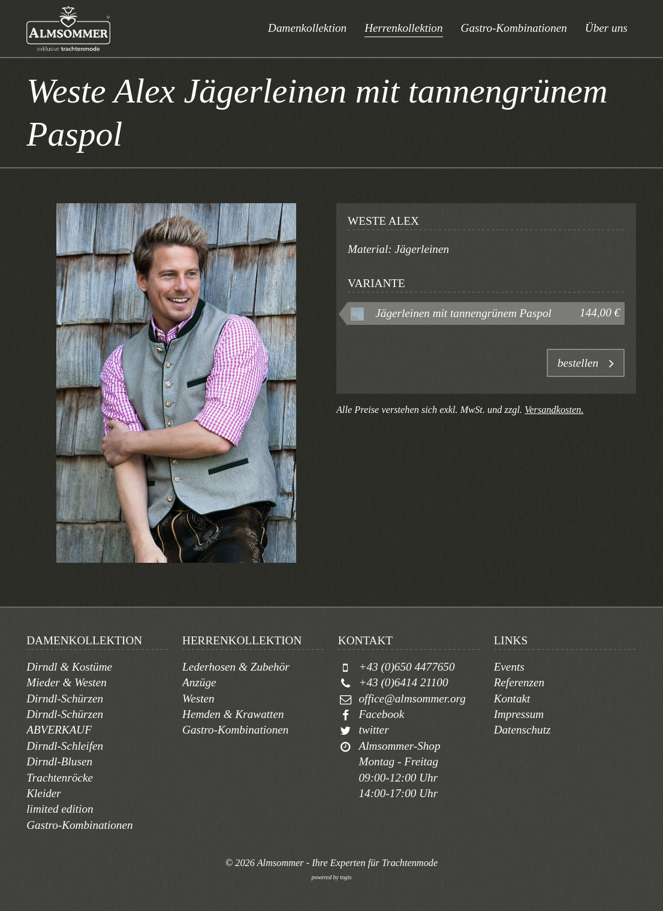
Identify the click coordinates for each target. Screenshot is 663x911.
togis (345, 877)
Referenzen (519, 682)
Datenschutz (522, 729)
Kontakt (512, 698)
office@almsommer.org (412, 698)
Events (509, 666)
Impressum (519, 714)
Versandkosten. (554, 409)
